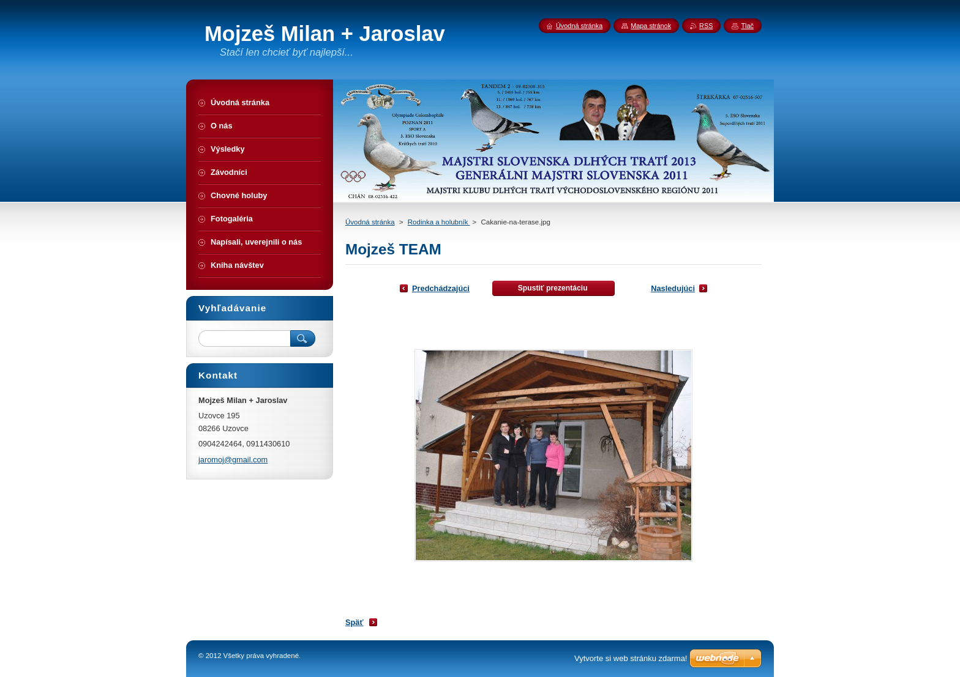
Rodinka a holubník (439, 222)
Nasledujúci (673, 288)
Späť (354, 622)
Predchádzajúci (441, 288)
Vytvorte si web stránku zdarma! (630, 658)
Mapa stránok (651, 25)
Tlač (747, 25)
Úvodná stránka (370, 222)
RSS (706, 25)
